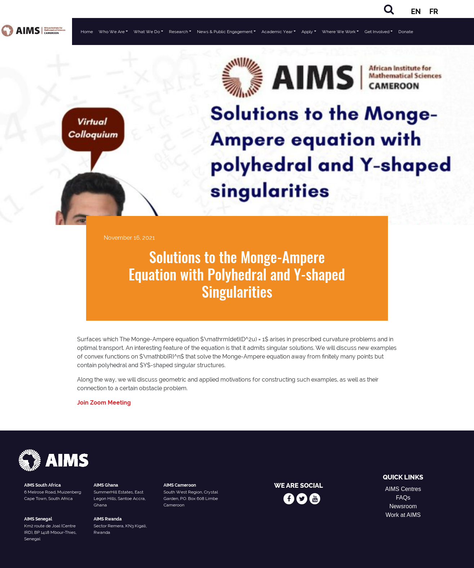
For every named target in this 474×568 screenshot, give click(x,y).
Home (87, 31)
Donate (405, 31)
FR (433, 11)
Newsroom (403, 506)
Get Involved (377, 31)
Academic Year (276, 31)
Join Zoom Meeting (104, 402)
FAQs (403, 498)
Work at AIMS (403, 515)
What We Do (147, 31)
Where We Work (339, 31)
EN (416, 11)
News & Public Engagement (224, 31)
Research (178, 31)
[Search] (389, 9)
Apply (307, 31)
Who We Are (112, 31)
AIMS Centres (403, 489)
